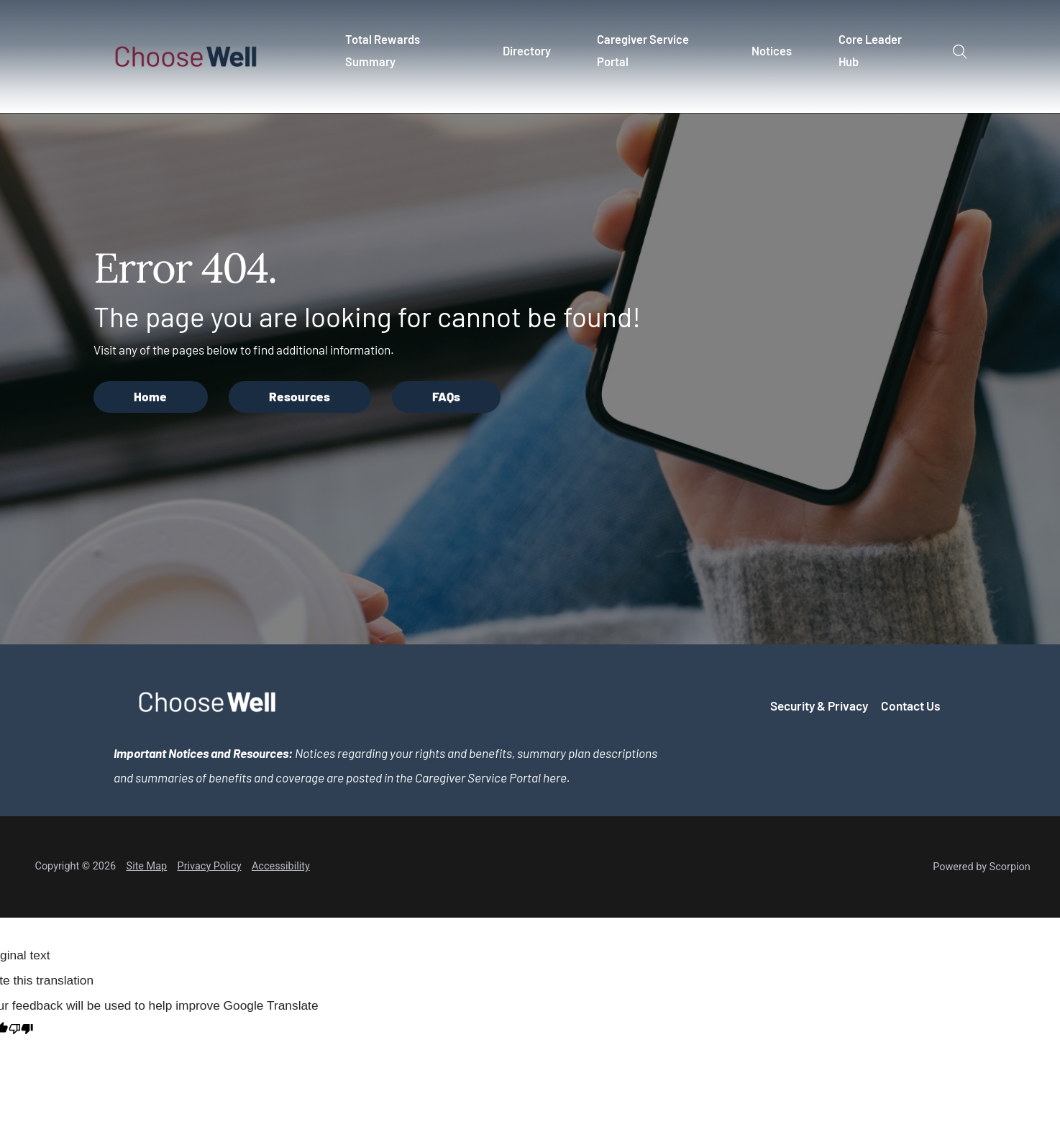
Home (150, 396)
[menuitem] (407, 57)
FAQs (446, 396)
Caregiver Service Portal (644, 50)
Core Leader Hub (871, 50)
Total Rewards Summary (382, 50)
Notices (772, 51)
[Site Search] (960, 52)
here (555, 777)
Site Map (147, 866)
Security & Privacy (819, 705)
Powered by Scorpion (982, 867)
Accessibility (281, 866)
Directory (527, 51)
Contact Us (911, 705)
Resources (299, 396)
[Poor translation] (21, 1030)
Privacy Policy (210, 866)
